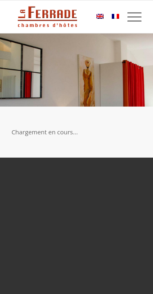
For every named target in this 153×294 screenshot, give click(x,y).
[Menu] (130, 16)
